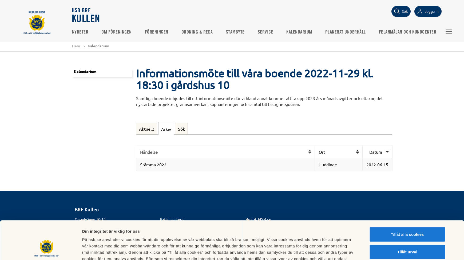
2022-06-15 (377, 164)
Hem (76, 45)
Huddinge (328, 164)
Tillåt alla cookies (407, 201)
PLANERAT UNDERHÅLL (345, 32)
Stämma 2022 (153, 164)
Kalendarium (299, 32)
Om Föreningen (116, 32)
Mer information (296, 249)
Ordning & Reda (197, 32)
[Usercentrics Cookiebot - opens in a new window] (46, 250)
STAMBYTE (235, 32)
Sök (181, 128)
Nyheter (80, 32)
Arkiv (166, 129)
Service (265, 32)
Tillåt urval (407, 219)
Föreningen (156, 32)
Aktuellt (146, 128)
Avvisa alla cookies (407, 236)
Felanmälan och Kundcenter (408, 32)
